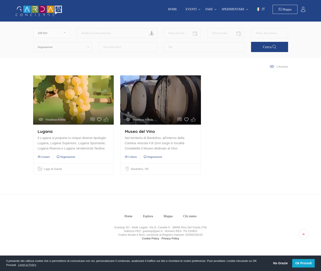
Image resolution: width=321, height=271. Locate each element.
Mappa (285, 9)
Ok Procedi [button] (303, 263)
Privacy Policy (170, 238)
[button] (62, 47)
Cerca (269, 47)
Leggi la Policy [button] (27, 264)
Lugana (45, 131)
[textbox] (120, 45)
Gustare (44, 156)
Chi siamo (190, 216)
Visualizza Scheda (55, 119)
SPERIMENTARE (233, 9)
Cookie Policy (150, 238)
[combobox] (128, 47)
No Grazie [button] (280, 263)
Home (172, 9)
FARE (209, 9)
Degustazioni (66, 156)
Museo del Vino (140, 131)
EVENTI (191, 9)
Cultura (131, 156)
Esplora (148, 216)
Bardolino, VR (140, 169)
